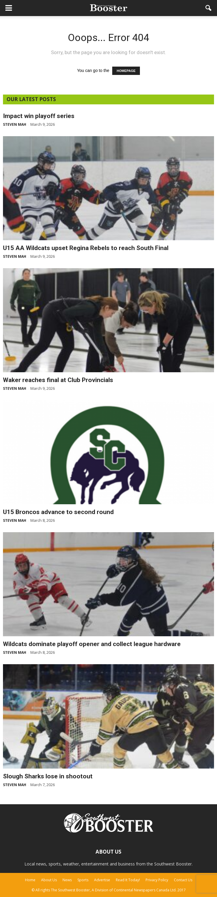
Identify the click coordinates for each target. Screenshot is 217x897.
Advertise (102, 879)
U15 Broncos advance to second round (58, 512)
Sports (82, 879)
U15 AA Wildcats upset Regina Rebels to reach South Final (85, 248)
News (67, 879)
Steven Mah (14, 124)
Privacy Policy (157, 879)
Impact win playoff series (38, 116)
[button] (208, 8)
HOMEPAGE (126, 71)
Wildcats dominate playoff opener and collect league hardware (92, 644)
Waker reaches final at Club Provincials (58, 380)
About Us (49, 879)
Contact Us (183, 879)
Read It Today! (128, 879)
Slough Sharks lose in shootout (48, 776)
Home (30, 879)
